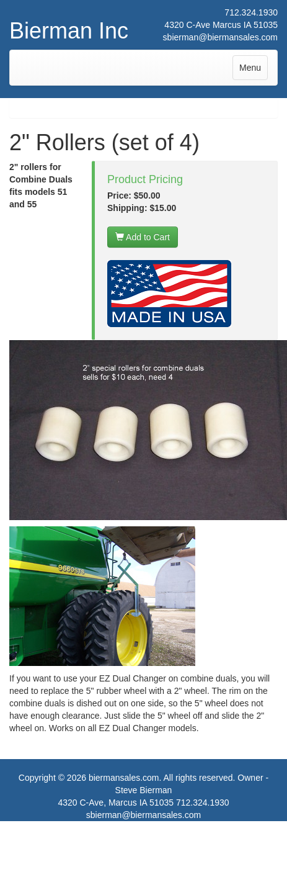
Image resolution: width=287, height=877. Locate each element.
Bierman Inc (68, 30)
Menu (253, 70)
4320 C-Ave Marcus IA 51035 (221, 25)
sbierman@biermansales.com (220, 37)
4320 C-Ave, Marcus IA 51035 (116, 802)
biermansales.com (124, 778)
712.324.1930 (251, 12)
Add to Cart (142, 237)
